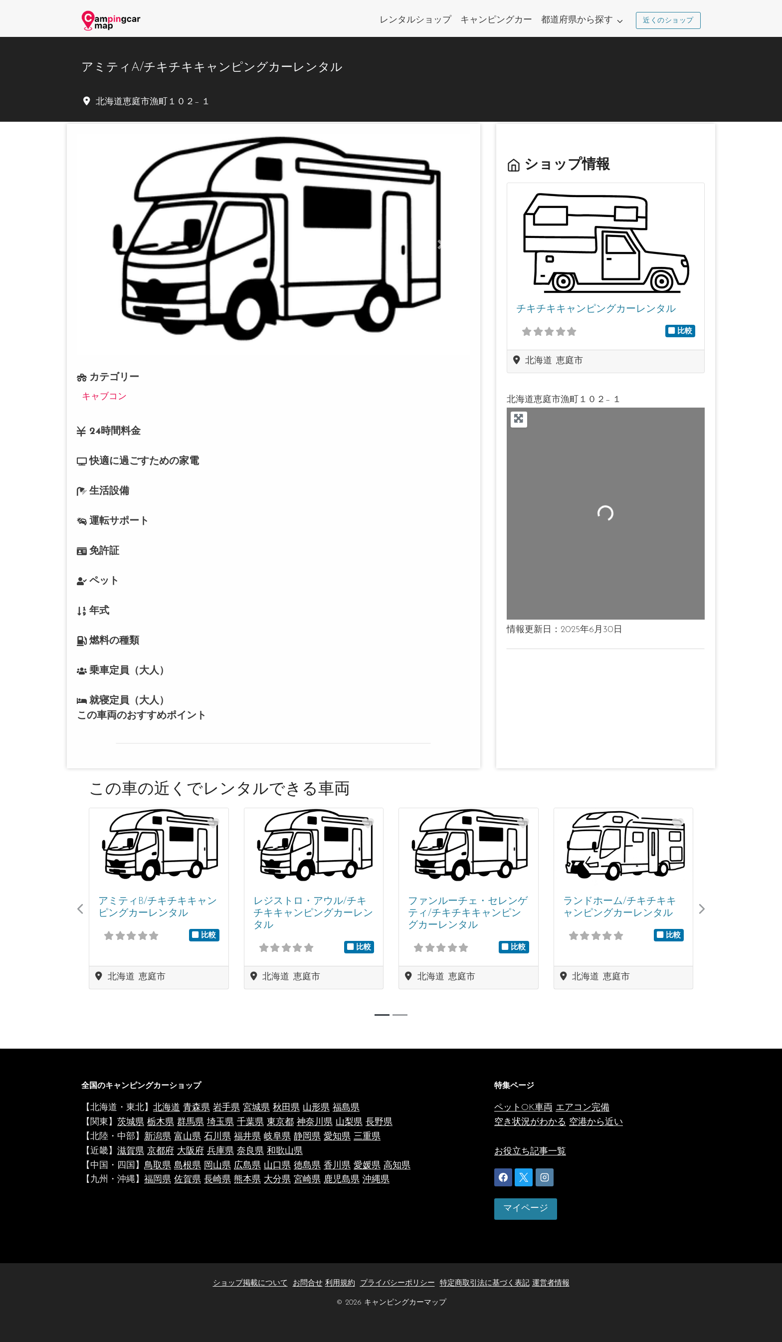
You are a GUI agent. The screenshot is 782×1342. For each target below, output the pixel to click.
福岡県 (157, 1179)
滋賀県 (130, 1151)
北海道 (166, 1108)
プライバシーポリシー (397, 1283)
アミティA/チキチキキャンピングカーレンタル (212, 68)
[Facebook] (503, 1177)
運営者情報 (551, 1283)
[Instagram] (545, 1177)
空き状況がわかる (530, 1122)
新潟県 (157, 1136)
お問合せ (308, 1283)
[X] (524, 1177)
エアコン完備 (582, 1108)
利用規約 (340, 1283)
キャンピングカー (496, 20)
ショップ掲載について (250, 1283)
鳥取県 (157, 1165)
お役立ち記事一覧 (530, 1151)
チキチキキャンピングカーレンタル (595, 310)
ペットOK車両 (523, 1108)
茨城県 (130, 1122)
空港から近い (596, 1122)
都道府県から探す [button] (577, 20)
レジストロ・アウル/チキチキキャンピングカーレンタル (313, 914)
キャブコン (104, 397)
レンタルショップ (415, 20)
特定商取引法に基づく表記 (485, 1283)
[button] (106, 244)
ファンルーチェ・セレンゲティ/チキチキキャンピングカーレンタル (468, 914)
